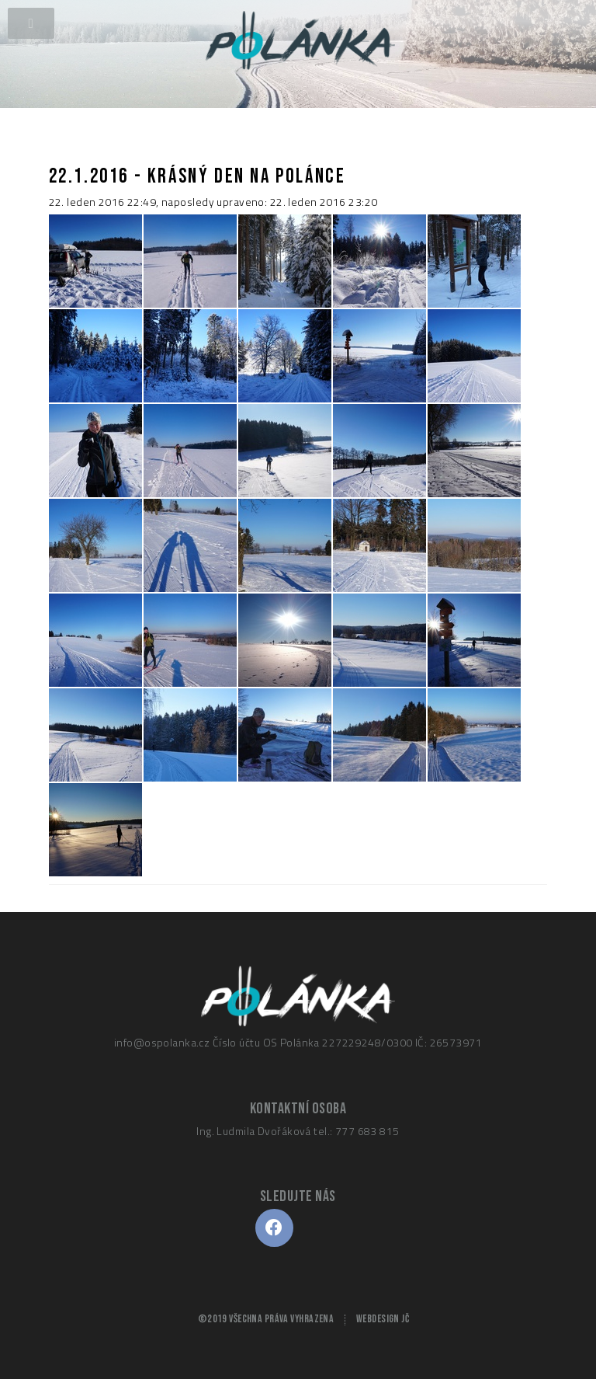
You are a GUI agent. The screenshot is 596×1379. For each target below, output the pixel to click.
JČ (405, 1319)
